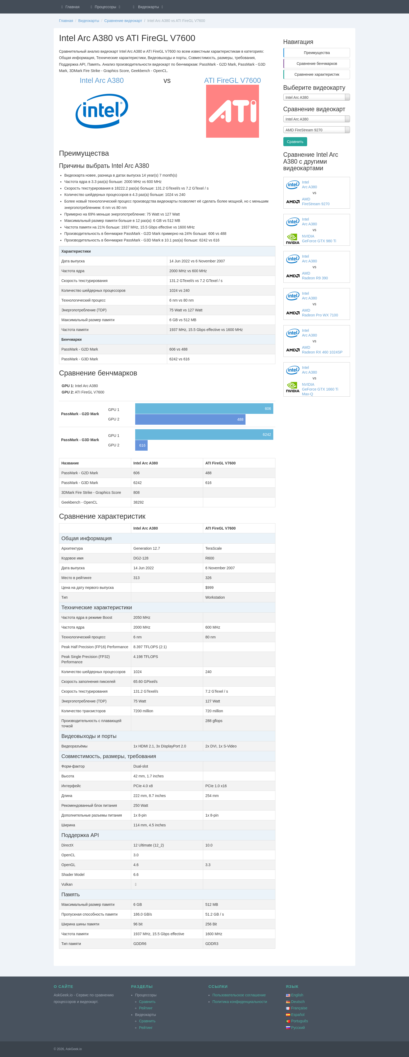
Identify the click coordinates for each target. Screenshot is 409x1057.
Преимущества (317, 53)
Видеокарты (148, 7)
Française (299, 1008)
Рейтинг (146, 1008)
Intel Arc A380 (102, 80)
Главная (70, 7)
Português (299, 1021)
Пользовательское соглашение (239, 995)
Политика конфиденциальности (239, 1002)
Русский (298, 1027)
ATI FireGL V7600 (232, 80)
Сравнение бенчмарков (317, 63)
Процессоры (105, 7)
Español (298, 1015)
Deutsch (298, 1002)
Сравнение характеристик (316, 74)
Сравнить (295, 142)
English (297, 995)
